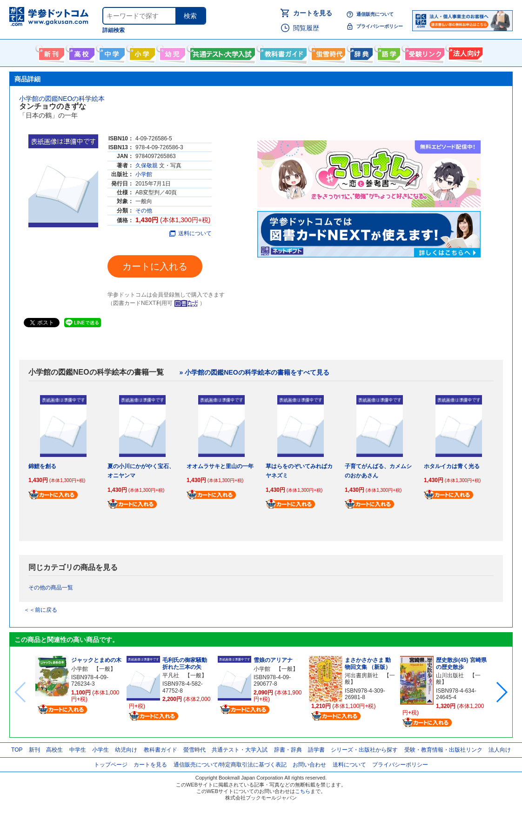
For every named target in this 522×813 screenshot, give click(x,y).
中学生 (77, 750)
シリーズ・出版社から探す (364, 750)
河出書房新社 (361, 675)
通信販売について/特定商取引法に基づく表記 (230, 764)
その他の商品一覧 (50, 587)
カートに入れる (154, 266)
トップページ (110, 764)
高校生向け (81, 52)
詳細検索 (113, 30)
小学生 (100, 750)
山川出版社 (450, 675)
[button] (501, 692)
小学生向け (141, 52)
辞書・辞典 (288, 750)
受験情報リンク (423, 52)
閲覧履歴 (306, 28)
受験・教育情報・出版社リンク (443, 750)
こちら (302, 791)
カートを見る (312, 13)
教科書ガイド (282, 52)
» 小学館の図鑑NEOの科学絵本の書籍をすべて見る (254, 372)
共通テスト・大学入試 (221, 52)
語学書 (388, 52)
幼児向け (171, 52)
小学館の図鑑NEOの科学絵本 (62, 98)
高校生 (54, 750)
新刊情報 (50, 52)
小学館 (143, 174)
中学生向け (111, 52)
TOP (16, 750)
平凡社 (170, 675)
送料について (190, 233)
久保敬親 (146, 165)
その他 (143, 210)
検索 (190, 16)
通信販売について (375, 14)
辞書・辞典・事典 (360, 52)
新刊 (34, 750)
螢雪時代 (327, 52)
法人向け (464, 52)
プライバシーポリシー (379, 26)
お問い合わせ (309, 764)
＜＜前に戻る (40, 610)
